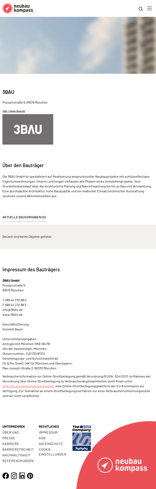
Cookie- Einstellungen (52, 451)
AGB (42, 438)
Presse (8, 438)
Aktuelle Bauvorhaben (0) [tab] (24, 217)
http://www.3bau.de (14, 111)
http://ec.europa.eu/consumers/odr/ (28, 386)
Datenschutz (51, 444)
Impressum (48, 432)
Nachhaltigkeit (16, 455)
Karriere (10, 444)
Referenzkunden (18, 461)
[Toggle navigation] (149, 8)
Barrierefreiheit (18, 449)
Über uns (10, 432)
